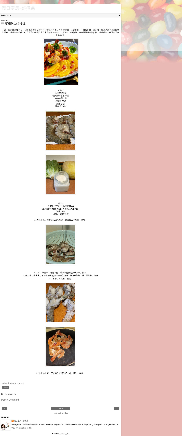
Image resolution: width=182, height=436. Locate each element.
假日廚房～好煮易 (21, 421)
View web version (61, 413)
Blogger (65, 433)
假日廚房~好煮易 (18, 7)
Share (6, 387)
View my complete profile (22, 428)
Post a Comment (10, 399)
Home (61, 408)
